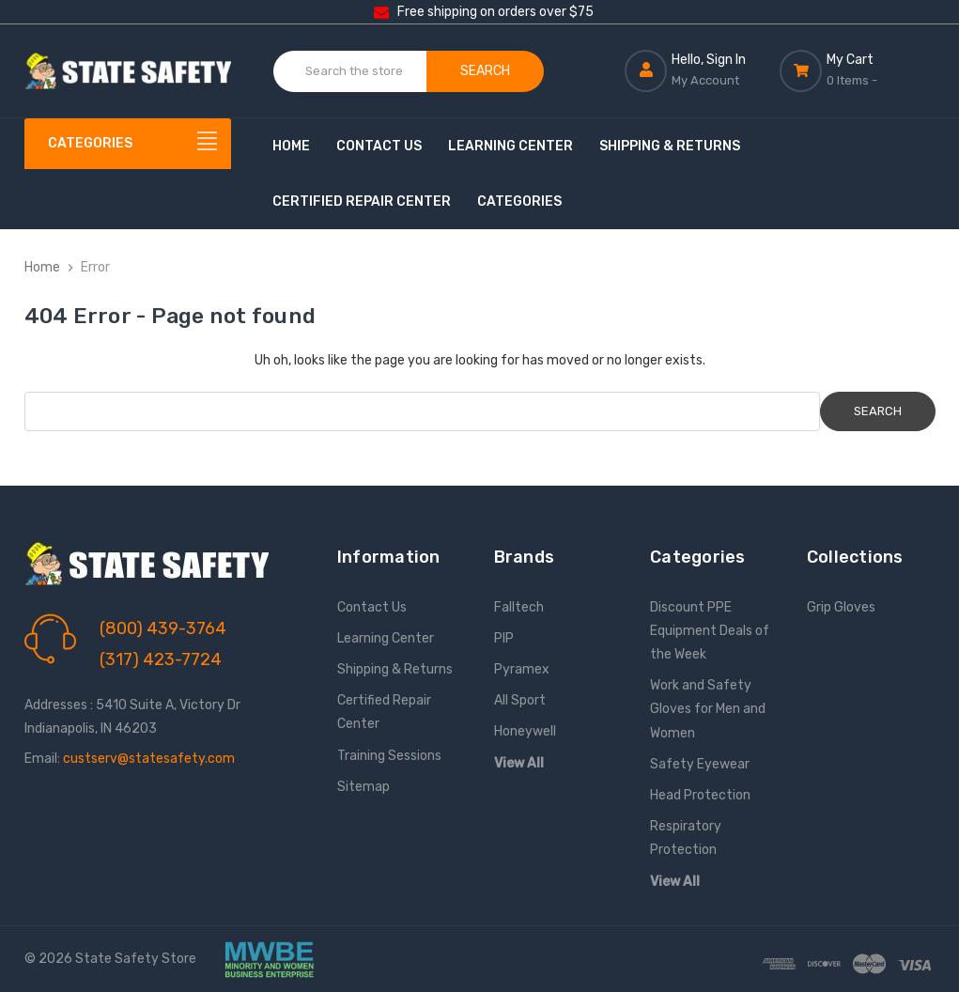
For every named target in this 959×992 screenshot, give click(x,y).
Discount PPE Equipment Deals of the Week (709, 630)
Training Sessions (389, 756)
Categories (519, 201)
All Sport (520, 700)
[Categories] (127, 143)
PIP (504, 638)
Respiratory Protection (685, 838)
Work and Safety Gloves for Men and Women (708, 708)
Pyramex (521, 669)
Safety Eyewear (700, 764)
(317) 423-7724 (161, 659)
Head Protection (700, 795)
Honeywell (525, 731)
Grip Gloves (841, 607)
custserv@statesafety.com (149, 759)
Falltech (519, 607)
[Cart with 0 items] (857, 70)
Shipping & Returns (669, 146)
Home (291, 146)
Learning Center (510, 146)
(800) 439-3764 (163, 628)
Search (485, 71)
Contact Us (379, 146)
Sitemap (363, 787)
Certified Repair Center (361, 201)
